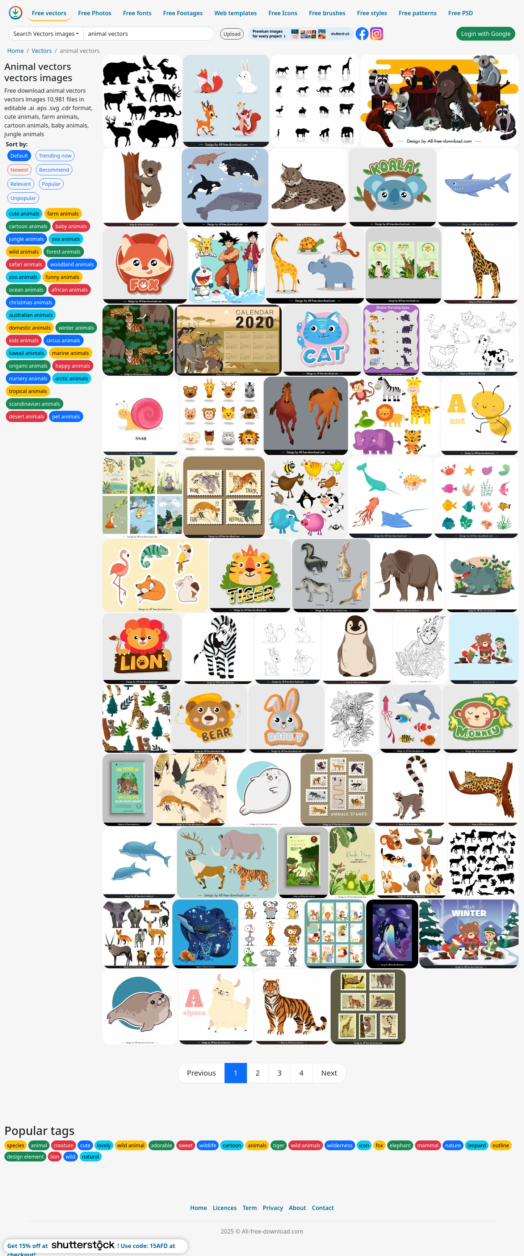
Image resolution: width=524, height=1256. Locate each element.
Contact (323, 1208)
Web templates (235, 13)
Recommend (54, 169)
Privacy (273, 1208)
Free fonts (137, 13)
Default (19, 155)
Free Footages (183, 13)
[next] (329, 1073)
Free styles (372, 13)
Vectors (42, 51)
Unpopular (23, 198)
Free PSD (460, 13)
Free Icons (282, 13)
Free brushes (327, 13)
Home (15, 51)
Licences (225, 1208)
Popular (51, 183)
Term (250, 1208)
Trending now (55, 155)
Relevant (21, 183)
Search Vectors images (44, 34)
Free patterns (418, 13)
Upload (231, 33)
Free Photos (94, 13)
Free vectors (49, 13)
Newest (19, 169)
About (297, 1208)
